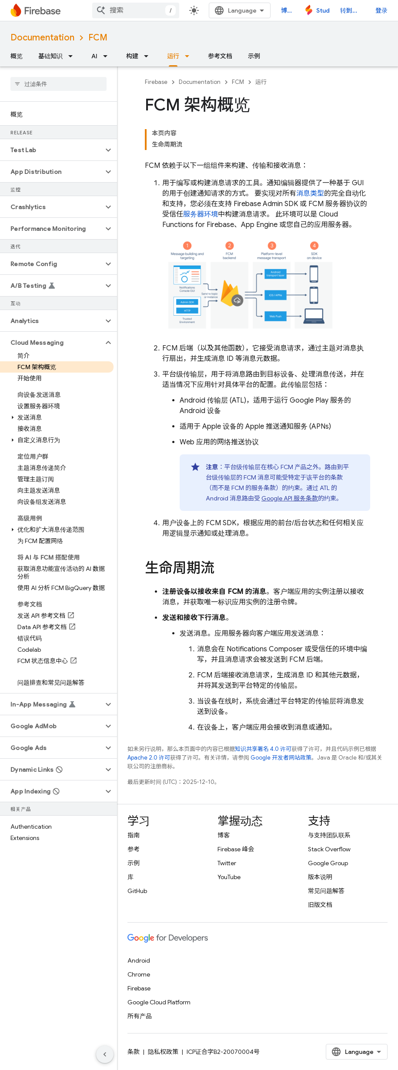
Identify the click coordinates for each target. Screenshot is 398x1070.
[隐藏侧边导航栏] (105, 1054)
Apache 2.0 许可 (148, 757)
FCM (97, 37)
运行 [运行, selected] (173, 56)
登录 (381, 10)
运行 (261, 82)
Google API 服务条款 (289, 498)
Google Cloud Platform (159, 1002)
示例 (254, 56)
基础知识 (50, 56)
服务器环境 (200, 214)
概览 (16, 56)
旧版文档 (320, 905)
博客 (287, 10)
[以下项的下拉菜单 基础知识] (73, 56)
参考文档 (220, 56)
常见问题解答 (326, 891)
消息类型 (310, 193)
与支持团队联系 (329, 835)
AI (94, 56)
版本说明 (320, 877)
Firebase (156, 82)
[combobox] (135, 10)
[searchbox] (58, 84)
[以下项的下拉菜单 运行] (189, 56)
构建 (132, 56)
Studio (323, 10)
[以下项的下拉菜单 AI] (107, 56)
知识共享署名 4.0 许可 (263, 749)
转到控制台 (352, 10)
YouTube (229, 877)
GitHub (137, 891)
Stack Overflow (329, 849)
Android (138, 960)
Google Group (328, 863)
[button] (51, 150)
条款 (133, 1051)
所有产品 (139, 1016)
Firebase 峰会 (235, 849)
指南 (133, 835)
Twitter (226, 863)
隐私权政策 (163, 1051)
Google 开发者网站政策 (281, 757)
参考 (133, 849)
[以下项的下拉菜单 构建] (148, 56)
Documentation (42, 37)
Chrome (138, 974)
